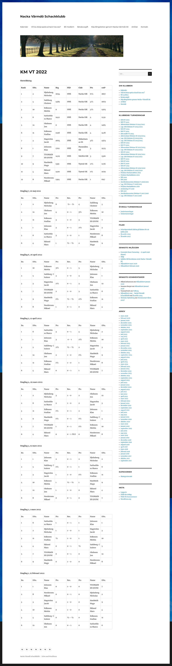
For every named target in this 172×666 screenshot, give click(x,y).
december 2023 (126, 371)
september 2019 (126, 428)
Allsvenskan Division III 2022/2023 (133, 147)
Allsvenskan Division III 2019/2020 (133, 168)
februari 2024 (125, 366)
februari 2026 (125, 318)
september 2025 (126, 330)
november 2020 (126, 419)
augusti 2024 (125, 357)
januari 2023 (125, 385)
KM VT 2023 (125, 145)
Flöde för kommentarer (129, 497)
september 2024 (126, 355)
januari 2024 (125, 369)
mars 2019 (124, 435)
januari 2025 (125, 346)
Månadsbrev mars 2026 (129, 264)
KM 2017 (124, 191)
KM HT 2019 (125, 166)
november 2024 (126, 350)
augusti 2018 (125, 445)
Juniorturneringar (127, 211)
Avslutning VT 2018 (127, 189)
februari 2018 (125, 451)
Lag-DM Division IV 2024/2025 (132, 127)
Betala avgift (82, 27)
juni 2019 (124, 431)
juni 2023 (124, 383)
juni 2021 (124, 412)
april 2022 (124, 396)
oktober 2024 (125, 353)
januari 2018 (125, 454)
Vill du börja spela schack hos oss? (46, 27)
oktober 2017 (125, 458)
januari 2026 (125, 320)
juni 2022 (124, 394)
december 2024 (126, 348)
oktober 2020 (125, 422)
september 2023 (126, 378)
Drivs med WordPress (49, 656)
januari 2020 (125, 426)
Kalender (24, 27)
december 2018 (126, 440)
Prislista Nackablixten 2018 (130, 186)
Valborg (136, 291)
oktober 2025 (125, 327)
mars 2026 (124, 316)
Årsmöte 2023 (125, 236)
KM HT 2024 (125, 129)
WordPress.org (126, 499)
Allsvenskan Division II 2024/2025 (133, 124)
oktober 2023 (125, 376)
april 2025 (124, 339)
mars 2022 (124, 399)
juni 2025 (124, 334)
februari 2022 (125, 401)
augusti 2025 (125, 332)
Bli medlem (69, 27)
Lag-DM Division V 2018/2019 (131, 184)
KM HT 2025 (125, 120)
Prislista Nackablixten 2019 (130, 175)
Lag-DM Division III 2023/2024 (132, 138)
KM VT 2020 (125, 164)
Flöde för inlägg (126, 494)
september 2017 (126, 461)
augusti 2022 (125, 389)
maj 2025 (124, 337)
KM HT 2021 (125, 161)
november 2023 (126, 373)
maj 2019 (124, 433)
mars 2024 (124, 364)
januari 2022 (125, 403)
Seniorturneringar (127, 214)
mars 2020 (124, 424)
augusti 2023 (125, 380)
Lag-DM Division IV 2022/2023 (131, 150)
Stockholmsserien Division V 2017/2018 (135, 193)
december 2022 (126, 387)
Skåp (122, 257)
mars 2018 (124, 449)
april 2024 (124, 362)
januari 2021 (125, 417)
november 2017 (126, 456)
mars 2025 (124, 341)
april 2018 (124, 447)
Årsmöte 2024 (126, 234)
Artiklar (135, 27)
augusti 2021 (125, 410)
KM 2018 (124, 180)
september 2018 (126, 442)
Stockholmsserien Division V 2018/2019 (135, 182)
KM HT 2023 (125, 143)
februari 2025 (125, 343)
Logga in (124, 492)
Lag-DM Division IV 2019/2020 (131, 170)
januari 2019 (125, 438)
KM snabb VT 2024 (127, 134)
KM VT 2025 (125, 122)
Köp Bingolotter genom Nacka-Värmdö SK (109, 27)
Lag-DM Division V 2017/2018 (131, 196)
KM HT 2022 (125, 152)
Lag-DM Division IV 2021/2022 (131, 157)
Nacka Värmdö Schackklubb (42, 16)
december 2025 (126, 323)
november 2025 (126, 325)
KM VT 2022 (125, 159)
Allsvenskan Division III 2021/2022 (133, 154)
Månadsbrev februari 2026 (130, 266)
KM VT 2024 (125, 131)
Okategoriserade (126, 476)
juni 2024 (124, 360)
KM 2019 (124, 177)
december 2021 (126, 405)
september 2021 (126, 408)
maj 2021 (124, 415)
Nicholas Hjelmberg (128, 298)
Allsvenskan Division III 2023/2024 (133, 136)
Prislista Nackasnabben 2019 (131, 173)
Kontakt (144, 27)
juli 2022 (124, 392)
